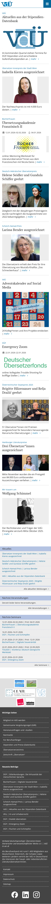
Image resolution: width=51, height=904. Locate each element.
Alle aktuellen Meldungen (37, 589)
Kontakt (6, 869)
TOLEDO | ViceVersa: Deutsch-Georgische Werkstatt (25, 650)
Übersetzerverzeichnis (13, 749)
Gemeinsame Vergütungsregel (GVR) (19, 725)
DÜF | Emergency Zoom (25, 658)
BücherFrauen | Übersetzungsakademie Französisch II (25, 624)
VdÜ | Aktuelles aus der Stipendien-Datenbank (23, 576)
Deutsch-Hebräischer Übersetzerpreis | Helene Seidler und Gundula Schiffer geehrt (23, 562)
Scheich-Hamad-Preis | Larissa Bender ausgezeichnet (19, 569)
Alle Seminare (42, 665)
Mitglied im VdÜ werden (14, 720)
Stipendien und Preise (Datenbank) (19, 744)
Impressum (8, 874)
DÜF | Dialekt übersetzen (14, 819)
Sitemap (7, 884)
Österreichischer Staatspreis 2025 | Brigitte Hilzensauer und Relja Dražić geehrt (22, 582)
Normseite (8, 735)
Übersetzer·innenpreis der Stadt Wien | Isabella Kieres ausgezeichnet (24, 554)
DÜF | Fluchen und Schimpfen (25, 633)
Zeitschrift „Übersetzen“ (14, 754)
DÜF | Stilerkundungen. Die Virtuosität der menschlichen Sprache (22, 775)
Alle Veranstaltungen (39, 608)
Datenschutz (9, 879)
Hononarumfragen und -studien (18, 730)
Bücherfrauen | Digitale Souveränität (25, 640)
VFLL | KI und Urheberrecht (15, 814)
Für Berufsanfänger (12, 740)
